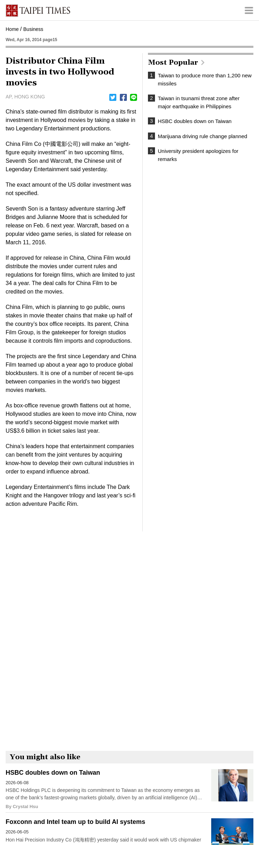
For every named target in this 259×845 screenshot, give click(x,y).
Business (33, 29)
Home (12, 29)
